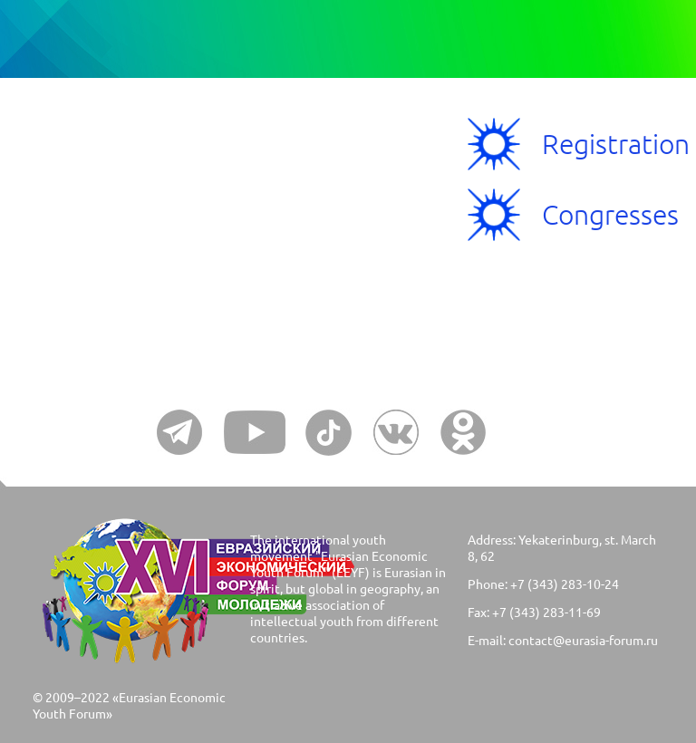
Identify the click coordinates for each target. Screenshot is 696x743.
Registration (616, 143)
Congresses (610, 214)
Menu (97, 177)
